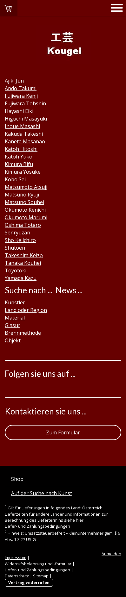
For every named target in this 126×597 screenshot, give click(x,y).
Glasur (12, 325)
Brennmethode (23, 332)
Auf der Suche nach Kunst (41, 493)
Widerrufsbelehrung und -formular (38, 564)
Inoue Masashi (22, 126)
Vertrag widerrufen (29, 582)
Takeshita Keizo (24, 255)
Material (15, 317)
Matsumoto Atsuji (26, 186)
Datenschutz (17, 576)
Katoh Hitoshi (21, 149)
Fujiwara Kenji (21, 95)
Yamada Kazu (20, 278)
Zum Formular (63, 432)
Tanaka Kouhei (23, 262)
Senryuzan (17, 232)
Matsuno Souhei (24, 202)
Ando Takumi (20, 88)
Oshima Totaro (23, 224)
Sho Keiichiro (20, 240)
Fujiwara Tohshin (25, 103)
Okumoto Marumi (26, 217)
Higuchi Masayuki (26, 118)
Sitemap (41, 576)
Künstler (15, 302)
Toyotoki (15, 270)
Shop (17, 479)
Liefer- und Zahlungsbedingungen (37, 526)
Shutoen (15, 247)
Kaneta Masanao (25, 141)
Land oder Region (26, 310)
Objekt (13, 340)
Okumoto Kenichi (25, 209)
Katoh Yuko (18, 156)
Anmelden (111, 554)
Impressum (15, 557)
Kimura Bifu (19, 164)
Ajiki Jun (14, 80)
